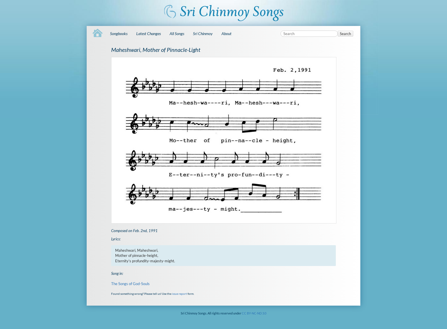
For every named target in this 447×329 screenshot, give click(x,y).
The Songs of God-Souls (130, 283)
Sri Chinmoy (203, 33)
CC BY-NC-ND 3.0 (254, 313)
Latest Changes (148, 33)
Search (345, 33)
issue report (179, 293)
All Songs (177, 33)
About (226, 33)
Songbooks (118, 33)
